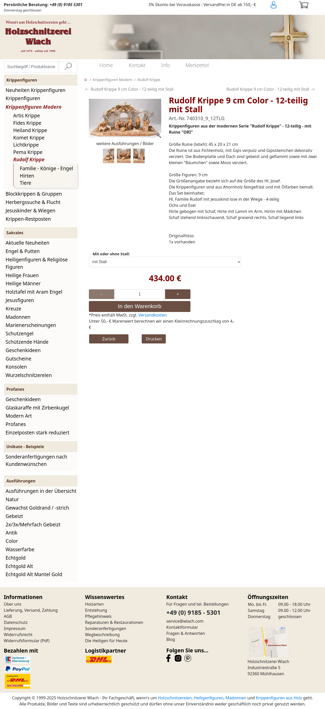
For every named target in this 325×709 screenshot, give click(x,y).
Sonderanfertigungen (105, 628)
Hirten (27, 175)
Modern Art (19, 415)
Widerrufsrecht (18, 634)
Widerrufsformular (22, 640)
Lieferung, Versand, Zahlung (31, 610)
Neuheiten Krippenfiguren (36, 90)
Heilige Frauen (22, 275)
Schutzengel (20, 333)
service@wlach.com (185, 621)
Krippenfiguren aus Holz (279, 698)
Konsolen (16, 366)
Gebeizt (14, 516)
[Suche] (68, 66)
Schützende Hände (27, 341)
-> (313, 89)
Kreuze (13, 308)
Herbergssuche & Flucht (33, 202)
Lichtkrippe (26, 144)
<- (87, 89)
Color (12, 541)
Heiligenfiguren (208, 698)
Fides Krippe (27, 122)
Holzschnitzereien (175, 698)
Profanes (16, 424)
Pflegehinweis (98, 616)
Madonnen (18, 316)
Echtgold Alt (19, 566)
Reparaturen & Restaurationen (114, 622)
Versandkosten (152, 315)
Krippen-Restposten (28, 218)
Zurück (109, 339)
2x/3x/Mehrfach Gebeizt (33, 524)
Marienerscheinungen (31, 325)
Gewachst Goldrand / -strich (37, 507)
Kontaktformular (182, 627)
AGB (8, 616)
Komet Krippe (28, 137)
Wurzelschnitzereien (29, 375)
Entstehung (96, 610)
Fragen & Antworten (185, 633)
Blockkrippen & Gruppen (34, 193)
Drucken (154, 339)
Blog (170, 639)
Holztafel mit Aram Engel (34, 291)
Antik (11, 532)
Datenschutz (16, 622)
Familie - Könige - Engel (46, 168)
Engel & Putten (23, 251)
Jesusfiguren (20, 300)
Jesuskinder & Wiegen (30, 210)
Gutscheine (18, 358)
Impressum (15, 628)
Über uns (12, 604)
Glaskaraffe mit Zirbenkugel (37, 407)
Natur (12, 499)
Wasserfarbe (20, 549)
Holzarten (94, 604)
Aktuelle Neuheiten (27, 242)
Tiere (25, 182)
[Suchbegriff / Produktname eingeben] (31, 66)
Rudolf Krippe (28, 159)
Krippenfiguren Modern (33, 106)
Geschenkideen (23, 350)
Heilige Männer (23, 283)
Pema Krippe (27, 152)
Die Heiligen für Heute (106, 640)
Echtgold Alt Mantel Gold (34, 574)
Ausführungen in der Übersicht (41, 490)
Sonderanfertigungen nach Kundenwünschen (36, 460)
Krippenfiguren (23, 98)
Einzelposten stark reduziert (37, 432)
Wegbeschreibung (102, 634)
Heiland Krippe (30, 130)
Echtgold (16, 557)
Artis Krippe (26, 115)
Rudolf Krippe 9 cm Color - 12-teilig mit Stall (132, 89)
